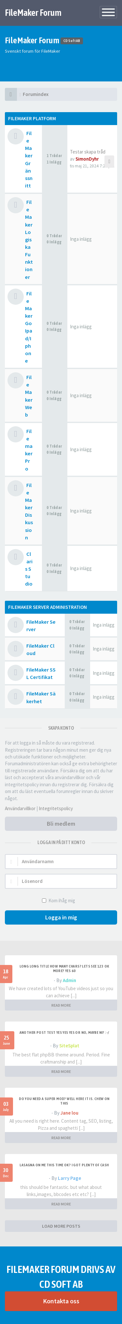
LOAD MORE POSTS (61, 1226)
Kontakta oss (61, 1301)
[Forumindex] (11, 94)
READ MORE (61, 1005)
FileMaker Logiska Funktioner (29, 239)
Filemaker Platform (32, 118)
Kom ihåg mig (61, 900)
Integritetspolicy (56, 808)
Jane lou (69, 1113)
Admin (69, 980)
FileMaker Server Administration (47, 607)
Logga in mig (61, 917)
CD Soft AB (71, 41)
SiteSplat (69, 1046)
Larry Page (69, 1178)
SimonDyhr (87, 159)
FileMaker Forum (33, 12)
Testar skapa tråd (87, 152)
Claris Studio (29, 569)
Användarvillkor (20, 808)
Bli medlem (61, 823)
